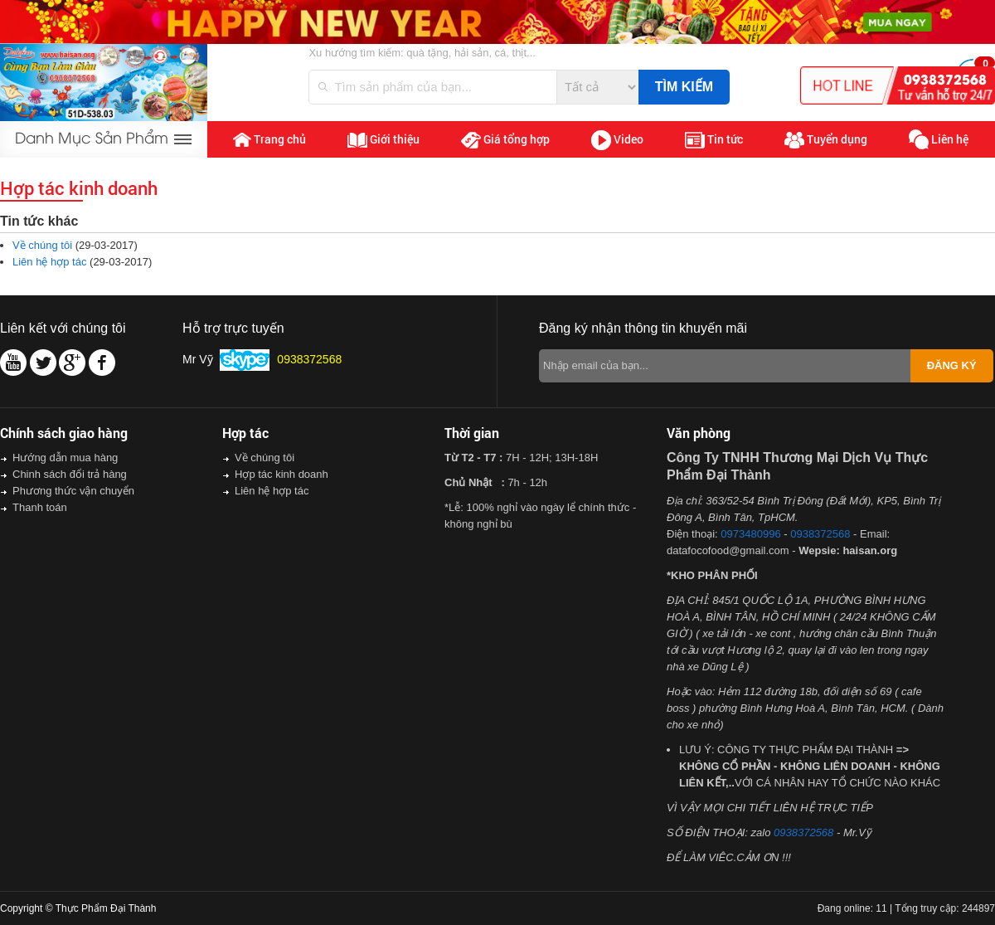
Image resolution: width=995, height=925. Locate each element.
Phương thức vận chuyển (73, 490)
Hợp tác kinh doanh (281, 474)
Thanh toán (39, 507)
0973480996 (750, 534)
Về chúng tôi (42, 245)
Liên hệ (938, 139)
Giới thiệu (383, 139)
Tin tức (714, 139)
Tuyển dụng (825, 140)
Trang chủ (269, 139)
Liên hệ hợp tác (49, 262)
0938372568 (820, 534)
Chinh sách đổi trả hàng (69, 474)
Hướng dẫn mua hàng (65, 457)
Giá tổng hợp (505, 139)
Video (617, 140)
